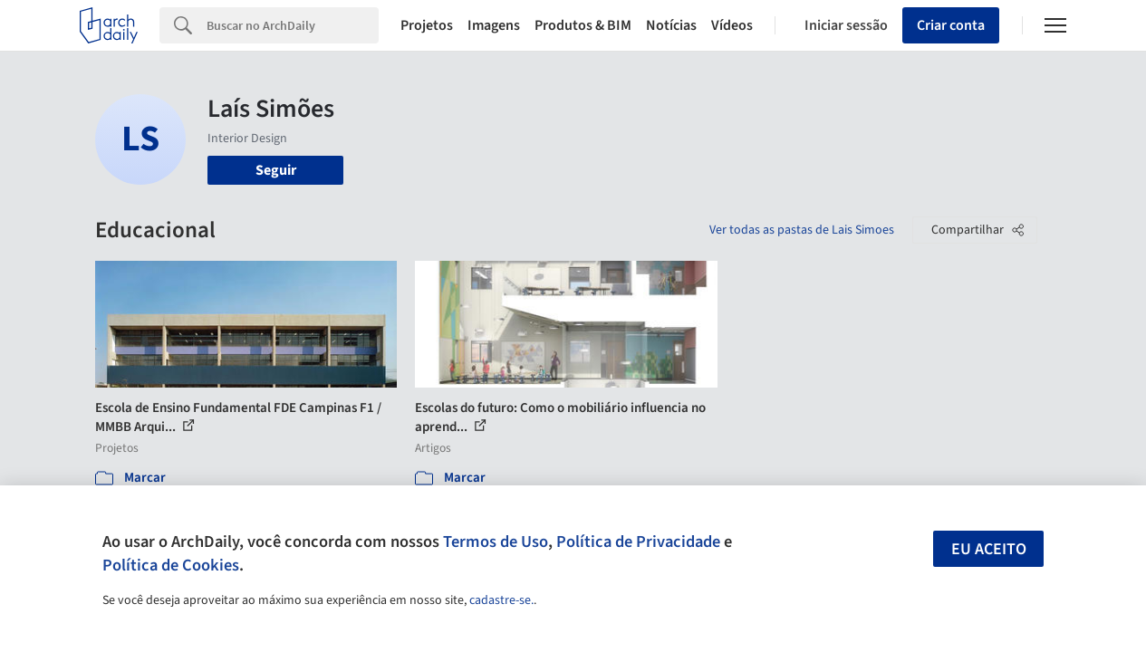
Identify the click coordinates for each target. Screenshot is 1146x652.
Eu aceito (988, 549)
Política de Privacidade (638, 541)
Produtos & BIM (582, 25)
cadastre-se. (501, 600)
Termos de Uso (495, 541)
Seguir (275, 170)
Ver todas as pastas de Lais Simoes (801, 230)
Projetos (426, 25)
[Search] (293, 25)
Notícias (671, 25)
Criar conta (951, 25)
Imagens (493, 25)
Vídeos (732, 25)
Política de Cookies (170, 565)
